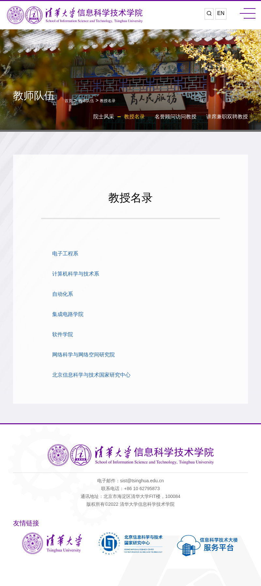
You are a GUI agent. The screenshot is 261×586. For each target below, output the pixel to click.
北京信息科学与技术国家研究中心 (91, 375)
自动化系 (62, 294)
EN (220, 13)
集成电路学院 (68, 314)
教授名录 (107, 100)
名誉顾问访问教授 (175, 116)
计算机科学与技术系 (75, 274)
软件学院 (62, 334)
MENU (247, 13)
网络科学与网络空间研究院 (83, 354)
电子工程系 (65, 253)
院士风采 (103, 116)
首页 (68, 100)
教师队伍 (86, 100)
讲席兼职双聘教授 (227, 116)
